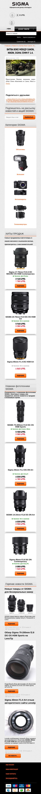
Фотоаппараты (20, 199)
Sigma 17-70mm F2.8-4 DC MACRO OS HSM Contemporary (20, 273)
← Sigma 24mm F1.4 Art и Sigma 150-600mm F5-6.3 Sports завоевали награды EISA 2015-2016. (20, 99)
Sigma (8, 83)
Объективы (20, 149)
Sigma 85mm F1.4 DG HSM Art (20, 362)
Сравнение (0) (21, 41)
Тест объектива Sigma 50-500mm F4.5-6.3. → (21, 101)
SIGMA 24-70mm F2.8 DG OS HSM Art (20, 318)
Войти (19, 37)
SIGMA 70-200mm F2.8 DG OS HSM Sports (20, 426)
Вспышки (20, 174)
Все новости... (13, 756)
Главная (7, 46)
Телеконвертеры (20, 224)
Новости (15, 46)
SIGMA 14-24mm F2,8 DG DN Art (20, 515)
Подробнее (11, 624)
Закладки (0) (31, 41)
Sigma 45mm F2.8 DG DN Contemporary (20, 561)
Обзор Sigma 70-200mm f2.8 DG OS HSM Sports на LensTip (19, 635)
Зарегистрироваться (29, 37)
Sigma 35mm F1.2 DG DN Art (20, 470)
